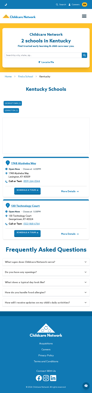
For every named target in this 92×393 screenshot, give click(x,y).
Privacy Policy (46, 355)
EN (84, 4)
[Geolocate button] (46, 62)
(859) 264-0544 (31, 181)
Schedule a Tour (27, 190)
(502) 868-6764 (31, 223)
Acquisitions (46, 343)
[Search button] (84, 55)
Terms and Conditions (46, 361)
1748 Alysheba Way (23, 163)
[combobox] (43, 55)
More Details (69, 191)
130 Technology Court (25, 206)
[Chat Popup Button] (86, 385)
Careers (76, 4)
